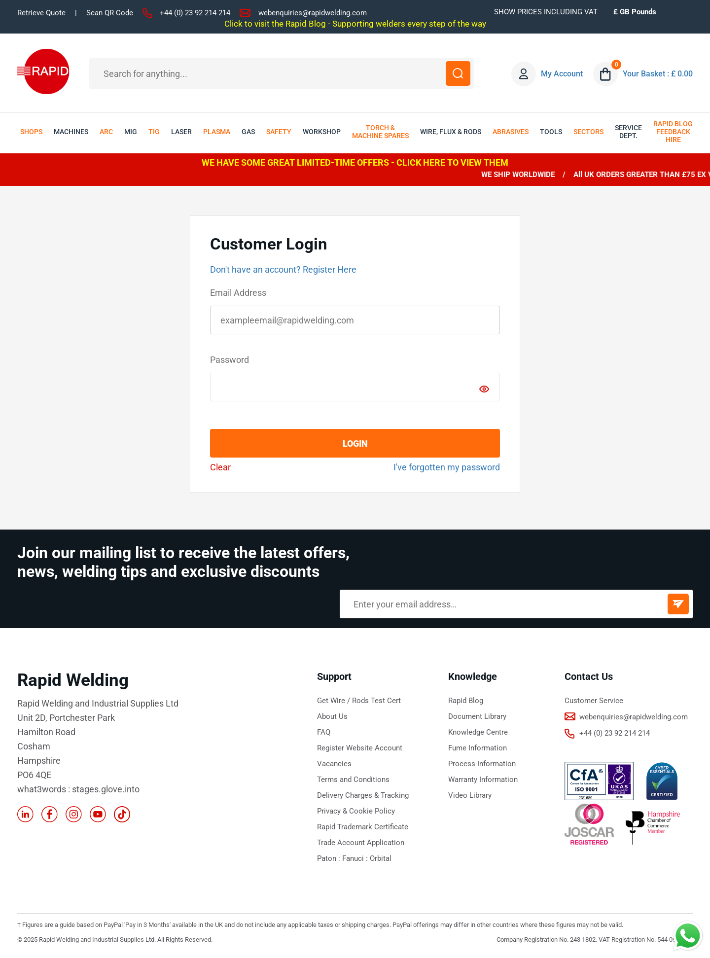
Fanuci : (356, 858)
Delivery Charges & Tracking (363, 795)
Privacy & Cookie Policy (356, 811)
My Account (562, 73)
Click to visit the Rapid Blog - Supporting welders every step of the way (355, 24)
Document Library (477, 716)
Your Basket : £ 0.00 (658, 73)
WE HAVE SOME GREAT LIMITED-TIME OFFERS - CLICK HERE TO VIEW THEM (355, 162)
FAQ (323, 732)
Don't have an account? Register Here (283, 269)
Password (229, 360)
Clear (220, 467)
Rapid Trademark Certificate (362, 826)
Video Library (470, 795)
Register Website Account (359, 748)
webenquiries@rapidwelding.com (312, 12)
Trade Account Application (360, 842)
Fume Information (477, 748)
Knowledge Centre (478, 732)
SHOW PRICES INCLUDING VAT (546, 11)
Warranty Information (483, 779)
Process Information (482, 763)
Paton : (329, 858)
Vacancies (334, 763)
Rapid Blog (465, 700)
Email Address (238, 292)
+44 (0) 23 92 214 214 (195, 12)
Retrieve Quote (41, 12)
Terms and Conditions (353, 779)
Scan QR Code (109, 12)
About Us (332, 716)
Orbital (380, 858)
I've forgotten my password (446, 467)
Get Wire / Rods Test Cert (359, 700)
